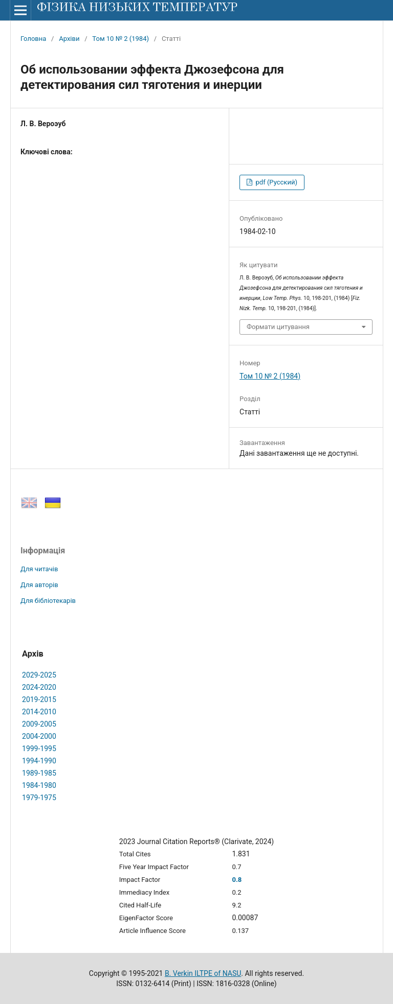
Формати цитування (278, 327)
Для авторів (39, 585)
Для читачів (39, 569)
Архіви (69, 38)
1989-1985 (39, 773)
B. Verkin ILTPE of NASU (203, 973)
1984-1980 (39, 785)
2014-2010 (39, 712)
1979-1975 (39, 797)
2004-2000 (39, 736)
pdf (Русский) (275, 182)
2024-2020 (39, 687)
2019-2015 (39, 699)
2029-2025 (39, 675)
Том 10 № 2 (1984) (120, 38)
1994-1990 (39, 761)
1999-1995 (39, 748)
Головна (33, 38)
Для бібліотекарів (48, 600)
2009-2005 (39, 724)
